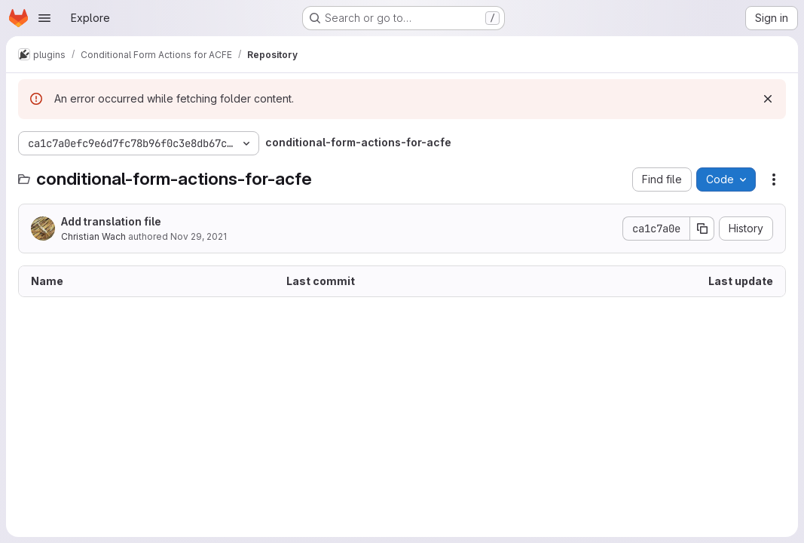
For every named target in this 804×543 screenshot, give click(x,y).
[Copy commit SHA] (702, 228)
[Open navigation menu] (44, 18)
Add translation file (111, 221)
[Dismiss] (768, 99)
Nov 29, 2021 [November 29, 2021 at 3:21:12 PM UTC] (198, 236)
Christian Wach (93, 236)
